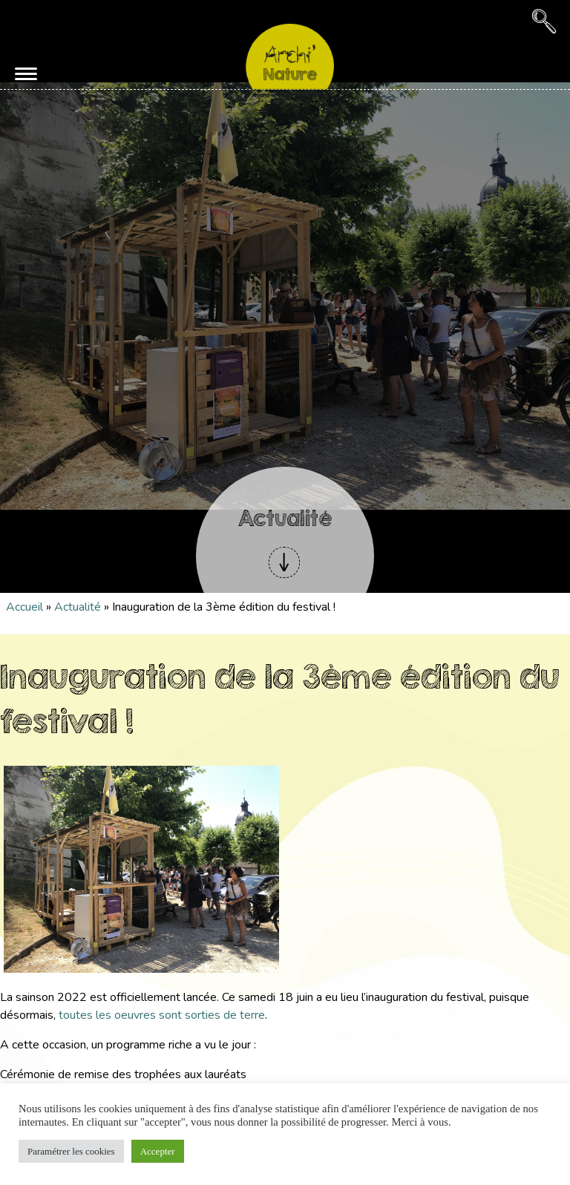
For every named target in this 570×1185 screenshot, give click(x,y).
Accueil (24, 607)
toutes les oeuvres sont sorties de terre (162, 1015)
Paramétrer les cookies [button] (71, 1151)
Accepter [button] (157, 1151)
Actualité (77, 607)
